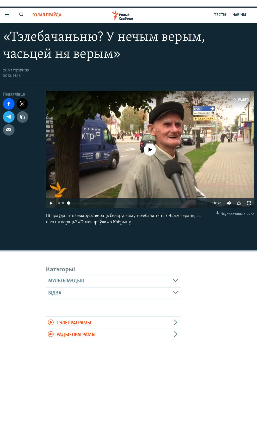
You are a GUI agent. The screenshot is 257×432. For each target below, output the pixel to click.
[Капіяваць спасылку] (22, 117)
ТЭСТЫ (220, 15)
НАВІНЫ (239, 15)
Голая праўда (46, 15)
